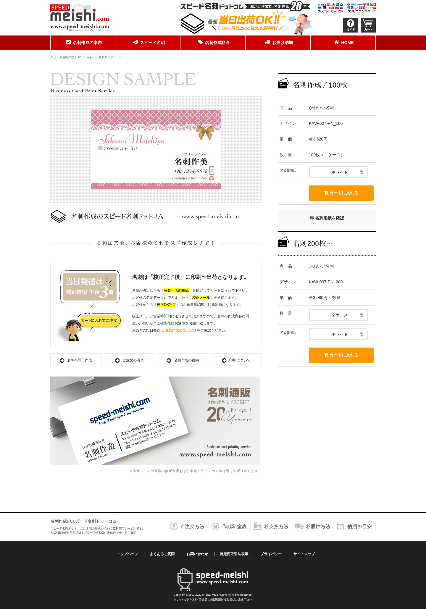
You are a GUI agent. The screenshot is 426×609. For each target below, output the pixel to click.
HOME (343, 42)
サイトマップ (304, 554)
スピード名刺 (148, 42)
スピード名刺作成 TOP (65, 57)
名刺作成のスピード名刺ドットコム (83, 521)
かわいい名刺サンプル (101, 57)
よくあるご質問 (162, 554)
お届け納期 (278, 42)
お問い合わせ (197, 554)
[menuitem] (82, 42)
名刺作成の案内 (83, 42)
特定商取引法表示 (234, 554)
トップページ (127, 554)
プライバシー (271, 554)
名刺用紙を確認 (327, 218)
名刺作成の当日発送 (181, 330)
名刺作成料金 (213, 42)
